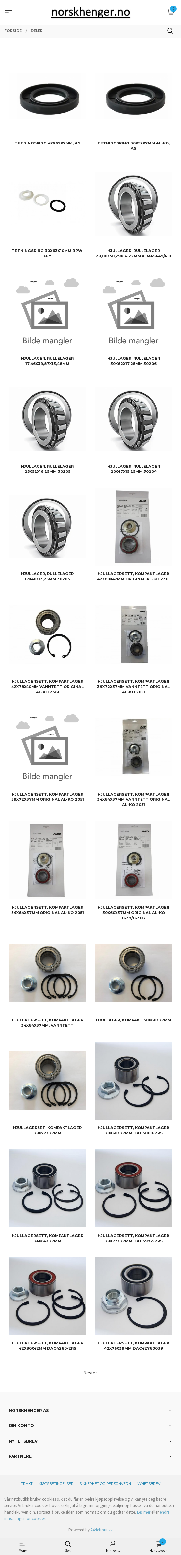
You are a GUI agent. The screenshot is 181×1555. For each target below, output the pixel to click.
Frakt (27, 1484)
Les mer (143, 1512)
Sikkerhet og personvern (105, 1484)
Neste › (91, 1373)
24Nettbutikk (101, 1530)
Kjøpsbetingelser (56, 1484)
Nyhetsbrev (148, 1484)
